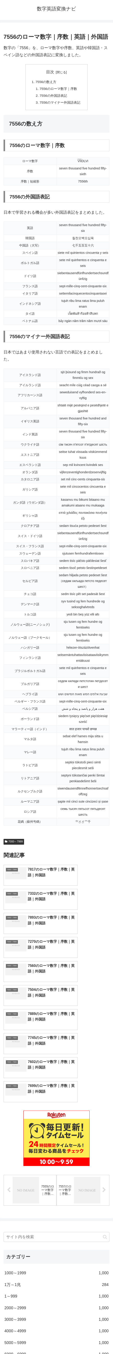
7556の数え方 (45, 82)
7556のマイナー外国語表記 (60, 103)
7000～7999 (14, 843)
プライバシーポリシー (83, 1340)
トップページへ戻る (29, 1340)
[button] (105, 1119)
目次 (50, 72)
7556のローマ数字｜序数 (58, 89)
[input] (56, 1120)
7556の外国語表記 (53, 96)
